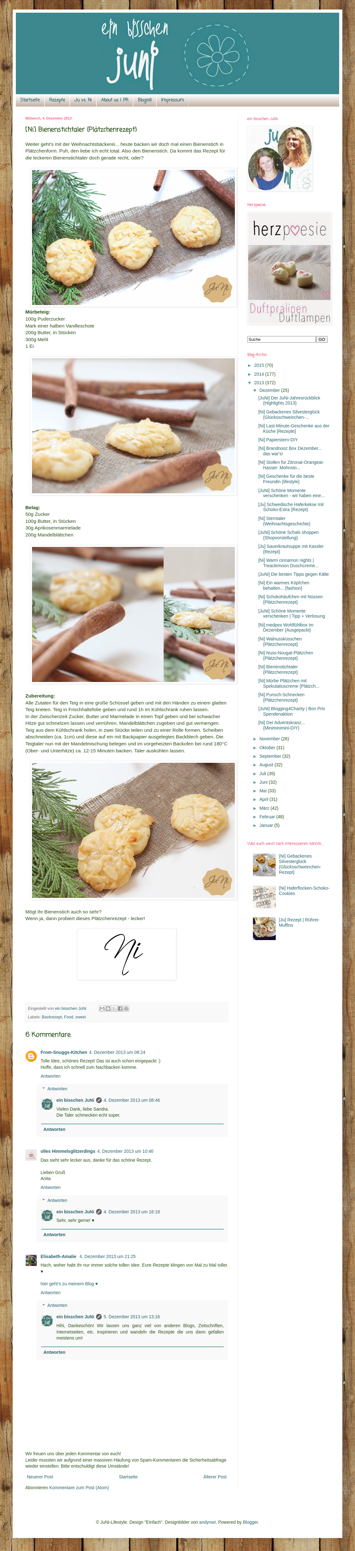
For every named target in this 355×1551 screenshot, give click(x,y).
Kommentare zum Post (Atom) (79, 1487)
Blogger (250, 1522)
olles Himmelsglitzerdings (68, 1151)
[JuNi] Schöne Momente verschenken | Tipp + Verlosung (291, 613)
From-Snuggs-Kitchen (64, 1052)
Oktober (267, 747)
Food (68, 1017)
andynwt (207, 1522)
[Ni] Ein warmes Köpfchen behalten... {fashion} (283, 585)
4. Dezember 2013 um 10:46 (125, 1151)
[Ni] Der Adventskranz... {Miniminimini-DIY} (281, 725)
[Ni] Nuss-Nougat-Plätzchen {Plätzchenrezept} (285, 655)
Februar (267, 816)
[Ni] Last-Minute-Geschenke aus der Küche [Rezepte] (293, 428)
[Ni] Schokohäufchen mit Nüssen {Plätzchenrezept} (290, 599)
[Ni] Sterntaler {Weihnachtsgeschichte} (284, 521)
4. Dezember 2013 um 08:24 (117, 1052)
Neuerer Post (40, 1476)
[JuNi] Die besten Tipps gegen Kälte (293, 574)
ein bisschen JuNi (75, 1100)
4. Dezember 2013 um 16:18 (132, 1211)
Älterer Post (215, 1476)
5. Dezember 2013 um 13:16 (132, 1316)
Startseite (30, 100)
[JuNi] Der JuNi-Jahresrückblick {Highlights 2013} (289, 400)
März (264, 808)
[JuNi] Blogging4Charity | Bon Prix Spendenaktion (291, 711)
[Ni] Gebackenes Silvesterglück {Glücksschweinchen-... (289, 414)
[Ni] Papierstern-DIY (278, 439)
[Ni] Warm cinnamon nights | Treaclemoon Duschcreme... (288, 563)
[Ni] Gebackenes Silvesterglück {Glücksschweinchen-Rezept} (300, 863)
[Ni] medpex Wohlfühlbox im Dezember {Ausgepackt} (285, 627)
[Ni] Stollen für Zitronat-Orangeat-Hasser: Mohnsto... (291, 465)
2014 (259, 374)
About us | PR (114, 100)
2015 (259, 365)
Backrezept (52, 1017)
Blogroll (145, 100)
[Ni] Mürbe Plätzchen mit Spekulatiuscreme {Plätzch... (288, 683)
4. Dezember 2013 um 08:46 (132, 1100)
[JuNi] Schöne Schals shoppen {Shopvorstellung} (288, 535)
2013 (259, 382)
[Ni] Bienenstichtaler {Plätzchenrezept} (278, 669)
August (266, 764)
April (264, 799)
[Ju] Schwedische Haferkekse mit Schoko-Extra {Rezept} (291, 507)
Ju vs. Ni (83, 100)
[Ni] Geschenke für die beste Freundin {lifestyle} (286, 479)
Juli (263, 773)
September (270, 756)
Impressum (172, 100)
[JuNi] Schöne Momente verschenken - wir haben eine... (291, 493)
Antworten (51, 1076)
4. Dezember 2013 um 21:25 (108, 1256)
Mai (263, 790)
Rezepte (57, 100)
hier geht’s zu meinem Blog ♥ (69, 1283)
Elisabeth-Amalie (59, 1256)
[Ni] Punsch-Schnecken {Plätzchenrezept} (281, 697)
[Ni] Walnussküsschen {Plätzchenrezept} (280, 641)
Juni (264, 782)
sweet (80, 1017)
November (270, 738)
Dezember (270, 390)
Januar (266, 825)
